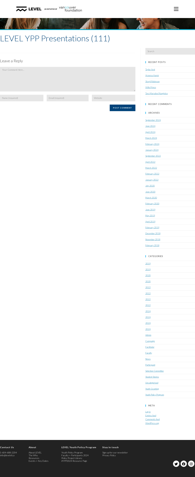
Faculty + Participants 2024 (75, 455)
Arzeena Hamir (152, 75)
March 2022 (151, 168)
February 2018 (152, 245)
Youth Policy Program (154, 394)
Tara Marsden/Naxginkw (156, 93)
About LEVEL (35, 452)
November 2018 (152, 239)
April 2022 (150, 162)
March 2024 (151, 138)
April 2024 (150, 132)
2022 (148, 287)
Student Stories (152, 377)
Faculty (148, 353)
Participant (150, 365)
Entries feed (150, 415)
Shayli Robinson (152, 81)
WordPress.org (152, 423)
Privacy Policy (109, 455)
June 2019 (150, 209)
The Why (33, 455)
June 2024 (150, 126)
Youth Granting (152, 389)
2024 (148, 311)
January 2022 (151, 180)
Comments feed (152, 419)
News (148, 359)
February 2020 (152, 203)
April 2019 (150, 221)
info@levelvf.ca (7, 455)
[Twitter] (176, 463)
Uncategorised (151, 382)
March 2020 (151, 197)
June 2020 (150, 191)
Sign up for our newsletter (115, 452)
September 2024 (153, 120)
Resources (34, 458)
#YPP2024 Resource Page (74, 460)
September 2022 (153, 156)
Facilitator (149, 347)
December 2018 (152, 233)
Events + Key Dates (38, 460)
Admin (148, 335)
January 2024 (151, 150)
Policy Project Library (71, 458)
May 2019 (150, 215)
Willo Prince (150, 87)
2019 (148, 263)
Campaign (150, 341)
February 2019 (152, 227)
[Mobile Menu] (176, 9)
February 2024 (152, 144)
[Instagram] (191, 463)
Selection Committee (154, 371)
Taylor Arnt (150, 69)
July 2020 (150, 185)
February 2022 (152, 173)
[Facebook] (183, 463)
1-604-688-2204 (8, 452)
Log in (148, 411)
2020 (148, 275)
